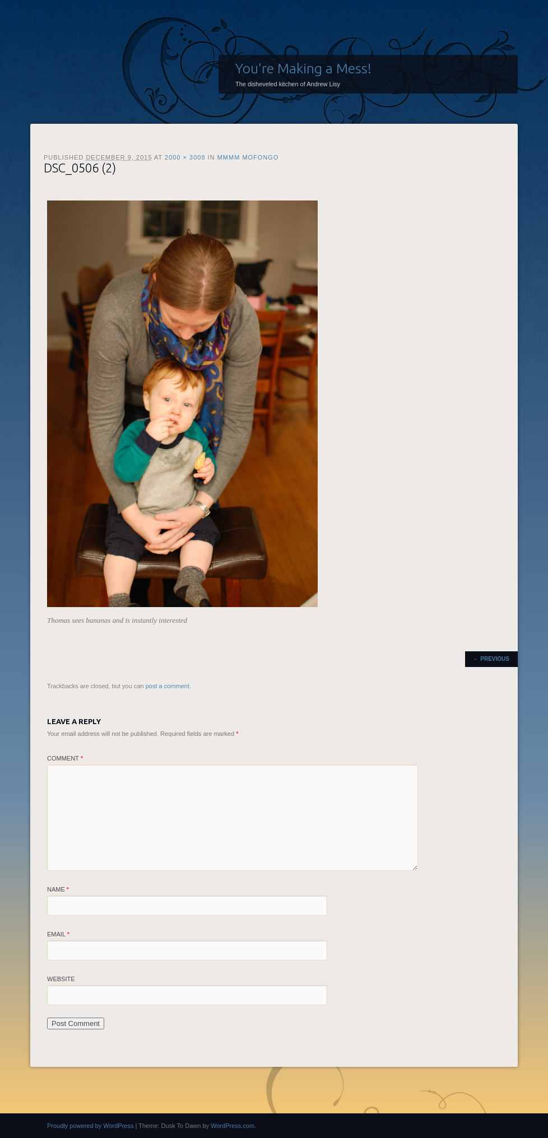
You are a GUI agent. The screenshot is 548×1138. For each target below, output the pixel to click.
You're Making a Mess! (303, 68)
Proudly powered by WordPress (90, 1125)
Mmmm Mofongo (248, 157)
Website (61, 979)
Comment (65, 758)
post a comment (167, 686)
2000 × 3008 (185, 157)
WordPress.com (232, 1125)
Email (58, 934)
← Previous (491, 659)
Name (58, 889)
